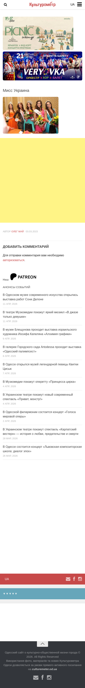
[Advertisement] (42, 180)
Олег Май (17, 231)
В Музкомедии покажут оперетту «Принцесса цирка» (39, 381)
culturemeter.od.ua (44, 669)
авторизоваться (13, 260)
